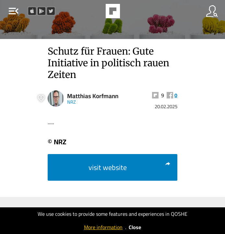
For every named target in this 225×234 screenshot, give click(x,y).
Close (135, 227)
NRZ (71, 102)
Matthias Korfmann (92, 96)
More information (103, 227)
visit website (130, 167)
